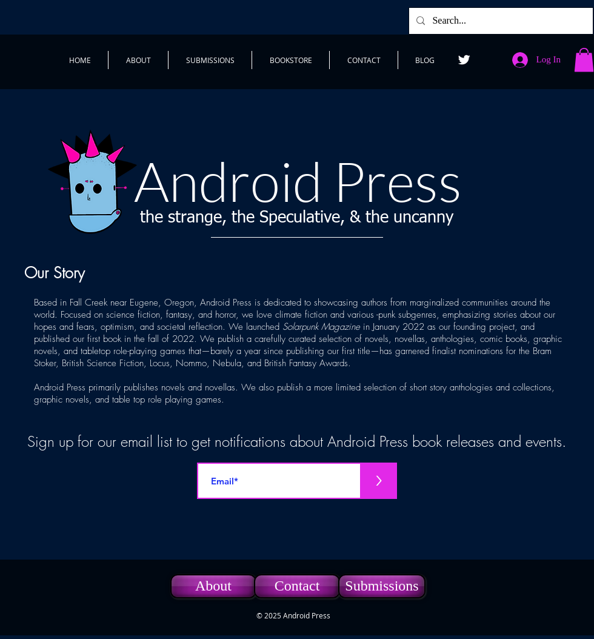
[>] (379, 481)
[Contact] (297, 586)
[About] (213, 586)
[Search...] (499, 21)
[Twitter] (464, 60)
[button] (584, 60)
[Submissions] (381, 586)
